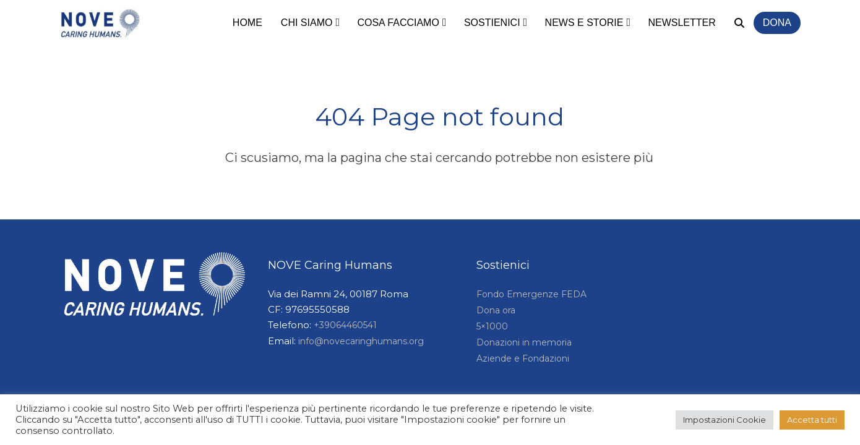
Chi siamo (307, 22)
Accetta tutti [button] (812, 420)
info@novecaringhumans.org (361, 341)
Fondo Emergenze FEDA (531, 294)
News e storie (584, 22)
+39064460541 (345, 325)
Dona (777, 22)
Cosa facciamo (398, 22)
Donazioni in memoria (524, 342)
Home (247, 22)
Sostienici (492, 22)
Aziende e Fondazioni (522, 358)
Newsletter (681, 22)
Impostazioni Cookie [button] (724, 420)
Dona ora (495, 310)
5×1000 (492, 326)
